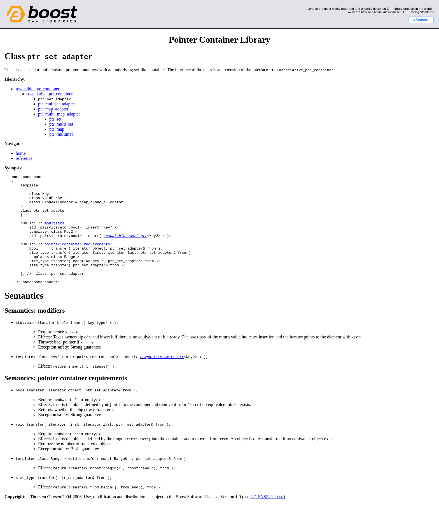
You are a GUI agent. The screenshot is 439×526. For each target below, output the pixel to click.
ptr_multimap (61, 134)
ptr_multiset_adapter (56, 103)
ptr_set (55, 119)
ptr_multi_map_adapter (59, 114)
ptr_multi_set (61, 124)
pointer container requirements (77, 258)
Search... (421, 20)
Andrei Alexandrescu (387, 12)
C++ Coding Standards (418, 12)
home (21, 153)
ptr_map (56, 129)
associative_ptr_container (50, 93)
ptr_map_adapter (53, 109)
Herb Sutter (359, 12)
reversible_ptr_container (37, 88)
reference (24, 158)
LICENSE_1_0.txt (267, 518)
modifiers (54, 233)
